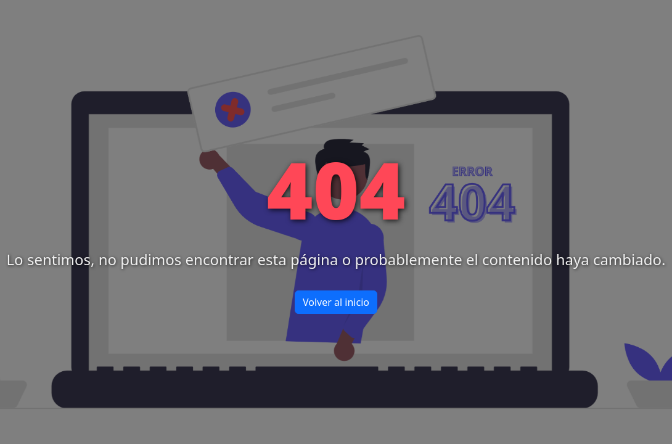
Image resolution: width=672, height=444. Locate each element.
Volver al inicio (336, 302)
